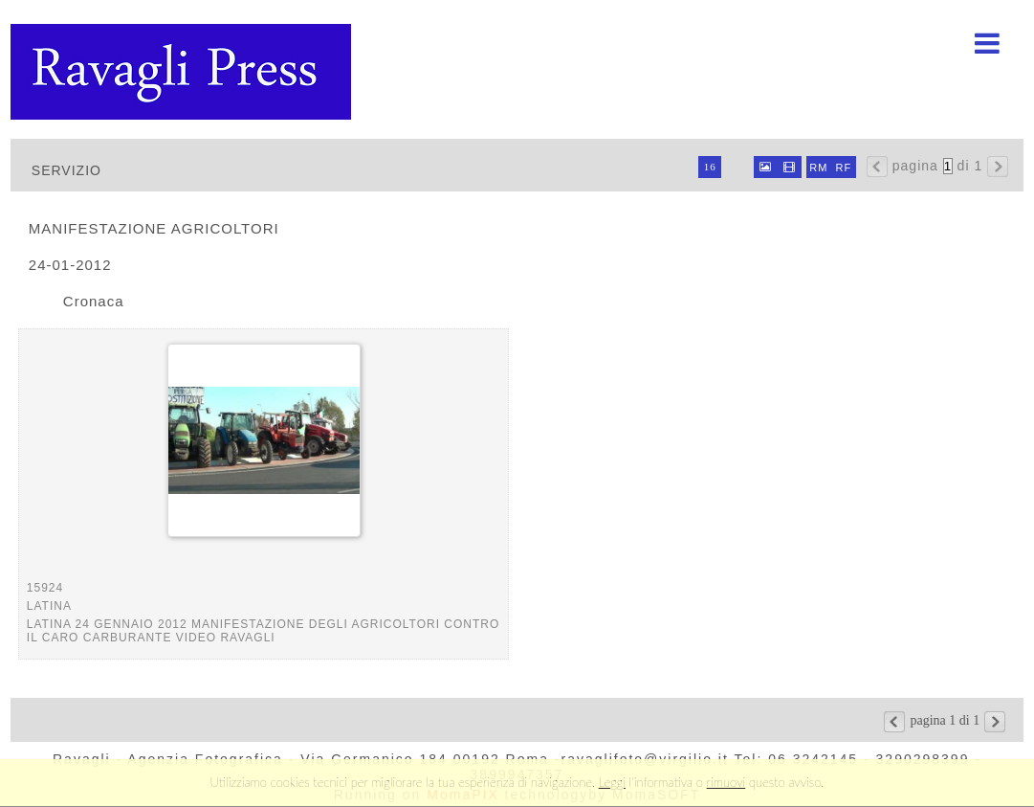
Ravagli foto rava (183, 72)
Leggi (612, 782)
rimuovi (726, 782)
